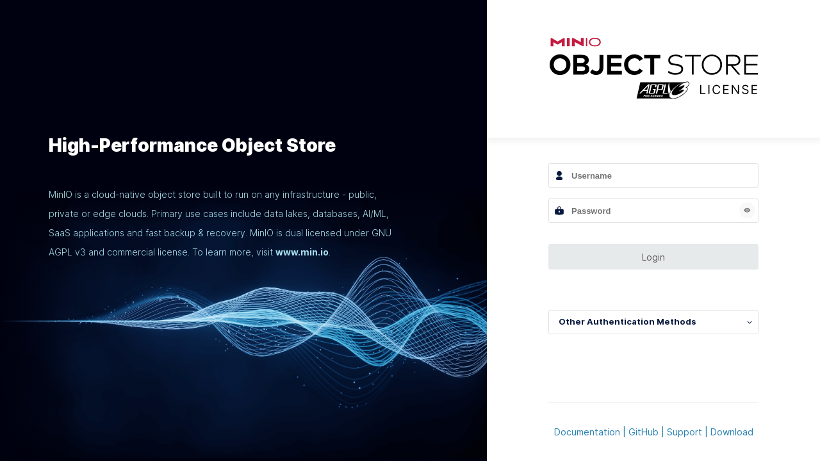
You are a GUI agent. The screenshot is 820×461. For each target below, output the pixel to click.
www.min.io (302, 252)
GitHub (643, 431)
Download (731, 431)
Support (684, 431)
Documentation (587, 431)
